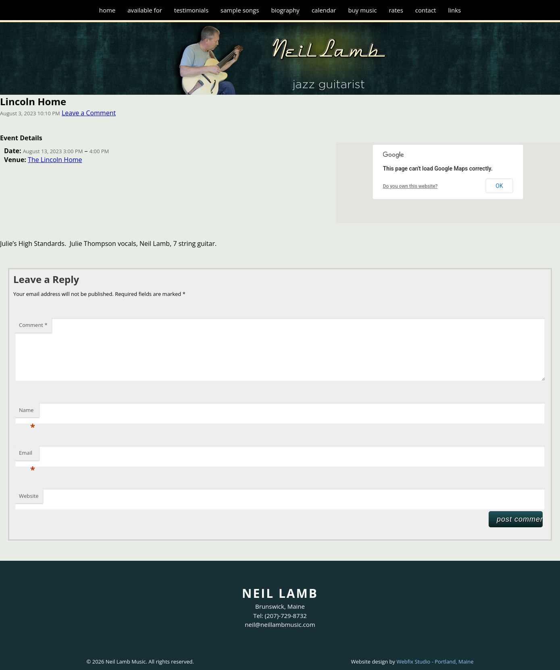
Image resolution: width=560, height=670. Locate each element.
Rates (396, 10)
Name (27, 412)
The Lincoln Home (55, 159)
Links (454, 10)
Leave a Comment (89, 112)
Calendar (324, 10)
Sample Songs (240, 10)
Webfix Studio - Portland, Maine (434, 661)
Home (107, 10)
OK (499, 186)
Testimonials (191, 10)
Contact (425, 10)
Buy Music (362, 10)
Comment (33, 325)
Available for (144, 10)
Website (29, 495)
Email (27, 454)
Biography (285, 10)
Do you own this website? (410, 186)
